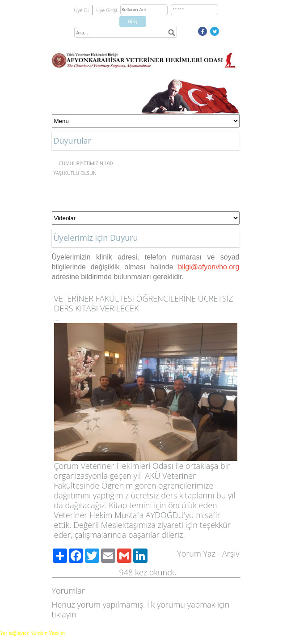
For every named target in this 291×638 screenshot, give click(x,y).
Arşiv (231, 553)
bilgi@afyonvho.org (208, 267)
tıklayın (64, 614)
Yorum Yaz (196, 553)
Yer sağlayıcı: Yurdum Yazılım (32, 633)
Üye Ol (81, 10)
